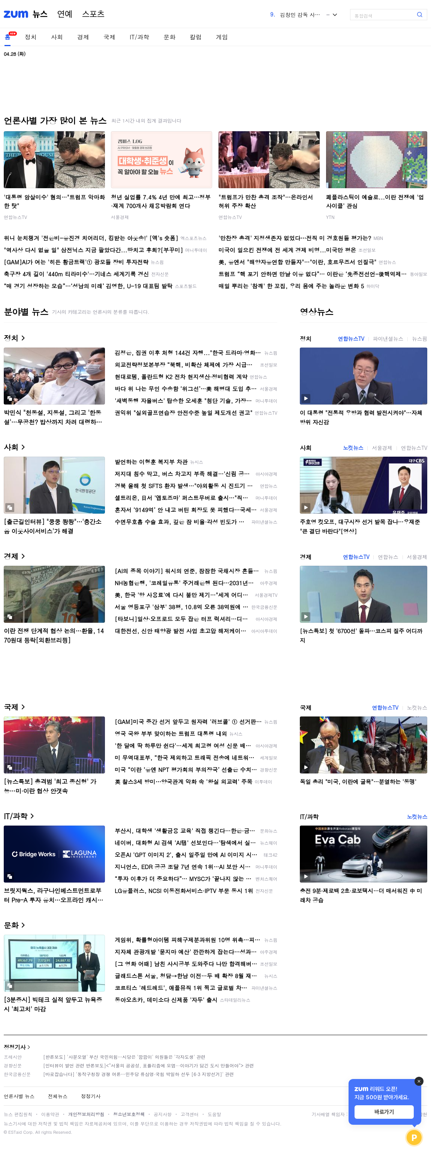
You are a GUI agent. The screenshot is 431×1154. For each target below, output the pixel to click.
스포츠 (93, 14)
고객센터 (190, 1114)
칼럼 (196, 37)
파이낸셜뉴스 (388, 338)
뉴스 (40, 14)
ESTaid (15, 1132)
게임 (222, 37)
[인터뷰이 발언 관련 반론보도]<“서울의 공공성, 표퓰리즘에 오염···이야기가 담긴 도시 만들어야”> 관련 (148, 1065)
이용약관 (50, 1114)
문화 (169, 37)
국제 (109, 37)
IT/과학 (139, 37)
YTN (330, 217)
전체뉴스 (57, 1096)
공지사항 (163, 1114)
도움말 (214, 1114)
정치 (31, 37)
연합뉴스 (388, 557)
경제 (83, 37)
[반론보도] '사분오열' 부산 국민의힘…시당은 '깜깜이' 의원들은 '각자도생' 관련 (124, 1057)
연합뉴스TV (15, 217)
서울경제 (120, 217)
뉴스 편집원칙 (18, 1114)
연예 (64, 14)
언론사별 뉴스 (19, 1096)
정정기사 (14, 1047)
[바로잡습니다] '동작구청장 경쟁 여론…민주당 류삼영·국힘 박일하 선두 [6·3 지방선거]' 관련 (138, 1074)
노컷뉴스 (353, 447)
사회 (57, 37)
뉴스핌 (419, 338)
